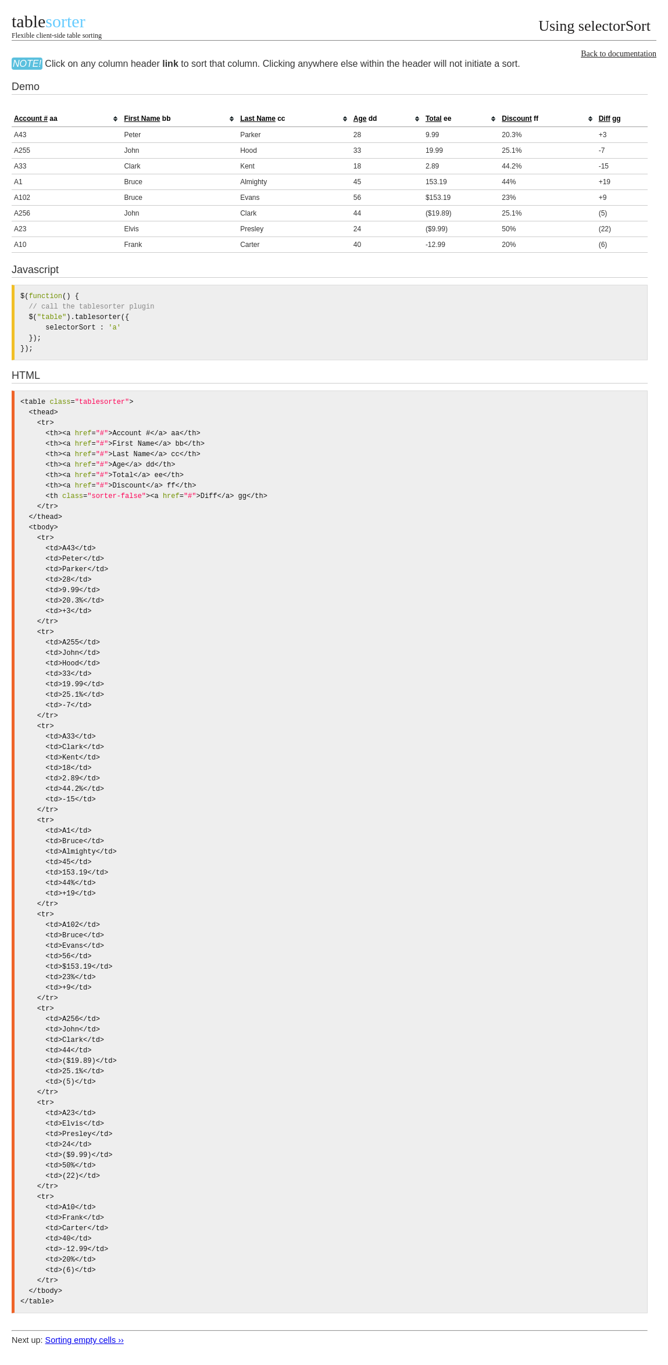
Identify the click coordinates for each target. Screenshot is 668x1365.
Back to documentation (618, 53)
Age (360, 118)
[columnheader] (67, 119)
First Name (142, 118)
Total (434, 118)
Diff (604, 118)
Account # (31, 118)
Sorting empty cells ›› (84, 1340)
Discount (516, 118)
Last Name (258, 118)
